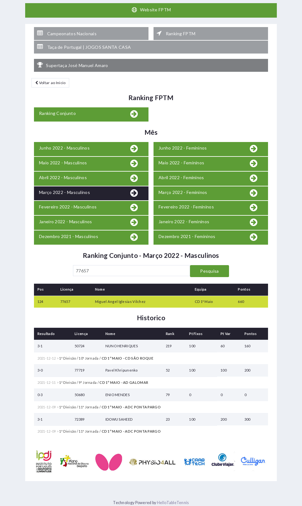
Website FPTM (151, 10)
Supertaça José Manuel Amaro (72, 65)
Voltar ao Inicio (50, 82)
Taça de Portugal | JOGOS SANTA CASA (84, 47)
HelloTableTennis (173, 502)
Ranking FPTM (176, 33)
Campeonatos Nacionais (67, 33)
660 (241, 301)
